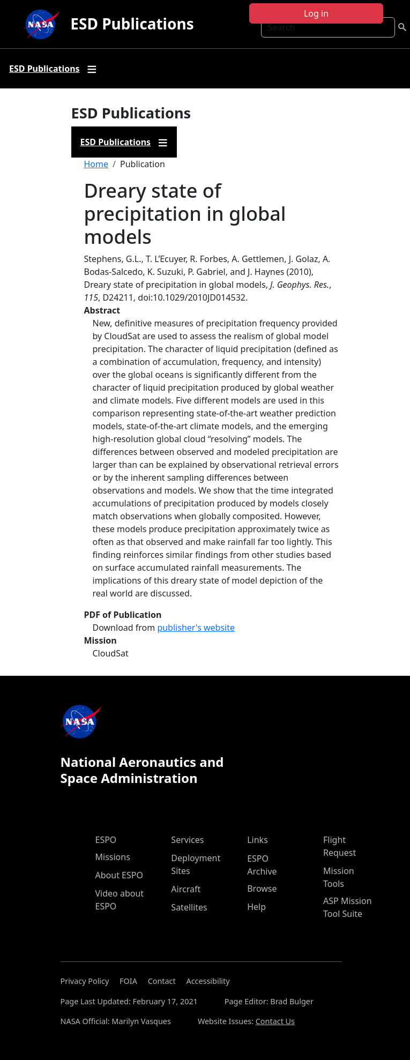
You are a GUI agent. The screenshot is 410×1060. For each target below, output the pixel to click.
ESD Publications (131, 23)
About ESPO (119, 875)
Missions (112, 857)
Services (187, 840)
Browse (262, 888)
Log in (316, 13)
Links (257, 840)
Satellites (189, 907)
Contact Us (275, 1021)
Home (96, 164)
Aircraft (185, 889)
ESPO (106, 840)
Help (256, 907)
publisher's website (196, 627)
